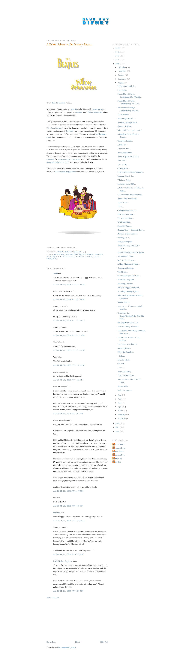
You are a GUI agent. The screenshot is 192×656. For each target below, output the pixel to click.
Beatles (79, 112)
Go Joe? (120, 364)
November (122, 71)
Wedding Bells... (123, 238)
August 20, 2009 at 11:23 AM (69, 350)
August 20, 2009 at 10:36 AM (69, 299)
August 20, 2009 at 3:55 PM (68, 413)
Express (58, 128)
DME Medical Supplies (62, 561)
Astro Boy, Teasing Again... (128, 291)
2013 (118, 48)
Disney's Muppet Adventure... (129, 287)
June (120, 399)
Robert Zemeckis (95, 254)
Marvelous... (122, 90)
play (58, 162)
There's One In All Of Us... (127, 344)
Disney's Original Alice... (127, 234)
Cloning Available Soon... (127, 210)
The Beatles (64, 257)
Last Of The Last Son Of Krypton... (131, 252)
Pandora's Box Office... (126, 176)
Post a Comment (52, 597)
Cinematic (50, 159)
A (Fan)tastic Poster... (125, 256)
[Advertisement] (69, 619)
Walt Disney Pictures (81, 257)
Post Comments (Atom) (66, 647)
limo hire (56, 512)
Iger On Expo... (123, 164)
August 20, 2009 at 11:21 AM (69, 335)
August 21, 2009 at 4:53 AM (68, 554)
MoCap (74, 109)
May (120, 403)
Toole (55, 273)
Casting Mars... (123, 168)
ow (70, 131)
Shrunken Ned (118, 455)
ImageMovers (98, 109)
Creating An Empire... (125, 268)
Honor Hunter (118, 451)
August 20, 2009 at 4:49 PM (68, 506)
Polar (53, 128)
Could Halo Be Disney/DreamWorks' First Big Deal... (130, 316)
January (121, 418)
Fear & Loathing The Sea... (128, 326)
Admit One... (122, 145)
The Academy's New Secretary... (130, 195)
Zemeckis (61, 103)
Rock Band (51, 257)
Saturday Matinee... (125, 126)
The (48, 128)
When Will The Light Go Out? (129, 130)
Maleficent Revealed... (126, 86)
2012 (118, 52)
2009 (118, 64)
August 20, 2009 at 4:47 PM (68, 491)
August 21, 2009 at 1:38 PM (68, 591)
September (122, 79)
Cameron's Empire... (125, 141)
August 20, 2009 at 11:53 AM (69, 365)
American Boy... (123, 149)
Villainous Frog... (124, 180)
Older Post (104, 642)
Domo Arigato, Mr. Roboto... (128, 156)
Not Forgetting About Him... (128, 323)
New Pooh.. (121, 160)
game (54, 162)
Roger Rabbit (71, 172)
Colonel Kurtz (118, 444)
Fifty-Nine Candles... (125, 352)
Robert (54, 103)
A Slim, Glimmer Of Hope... (128, 264)
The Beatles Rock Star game (69, 159)
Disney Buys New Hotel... (127, 198)
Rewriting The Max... (125, 283)
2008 (118, 423)
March (120, 411)
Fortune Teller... (123, 386)
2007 (118, 427)
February (121, 414)
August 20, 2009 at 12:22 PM (68, 380)
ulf (72, 131)
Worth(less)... (122, 272)
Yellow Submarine (95, 112)
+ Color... (121, 356)
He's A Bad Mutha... (125, 152)
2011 (118, 56)
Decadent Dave (119, 448)
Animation (59, 254)
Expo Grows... (123, 202)
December (122, 67)
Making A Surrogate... (126, 214)
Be (67, 131)
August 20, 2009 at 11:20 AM (69, 320)
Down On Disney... (124, 371)
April (120, 407)
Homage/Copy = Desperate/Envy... (131, 230)
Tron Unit (117, 462)
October (121, 75)
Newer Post (51, 642)
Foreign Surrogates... (125, 241)
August (121, 83)
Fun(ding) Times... (124, 226)
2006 (118, 431)
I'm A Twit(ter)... (123, 360)
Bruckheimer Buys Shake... (128, 122)
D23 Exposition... (124, 222)
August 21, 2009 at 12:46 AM (69, 520)
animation (64, 162)
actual (48, 162)
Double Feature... (124, 302)
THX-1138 (117, 458)
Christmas (102, 134)
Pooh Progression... (124, 390)
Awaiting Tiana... (124, 348)
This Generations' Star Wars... (129, 276)
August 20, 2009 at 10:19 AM (69, 284)
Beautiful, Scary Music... (127, 280)
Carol (48, 137)
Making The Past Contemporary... (130, 172)
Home (77, 642)
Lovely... (120, 367)
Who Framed (60, 172)
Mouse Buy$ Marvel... (126, 118)
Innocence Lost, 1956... (126, 184)
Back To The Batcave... (126, 260)
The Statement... (123, 114)
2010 (118, 60)
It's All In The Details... (126, 375)
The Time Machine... (125, 218)
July (120, 395)
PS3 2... (120, 206)
